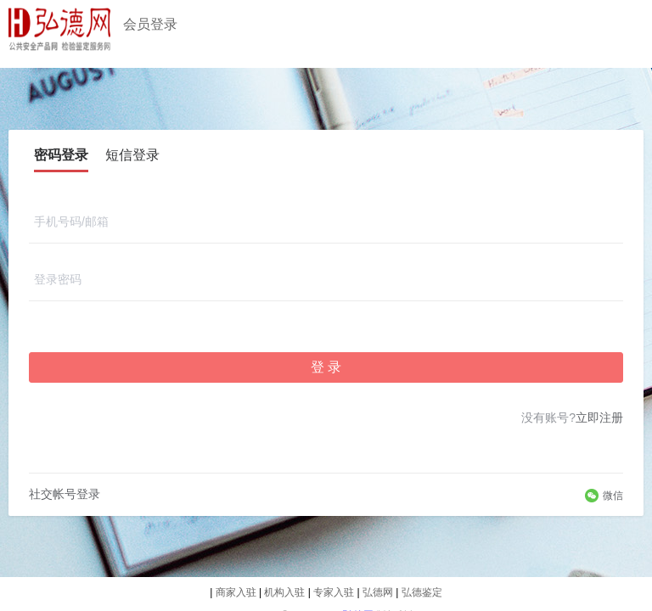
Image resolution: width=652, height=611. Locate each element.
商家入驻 (237, 592)
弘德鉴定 (422, 592)
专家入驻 (335, 592)
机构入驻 (285, 592)
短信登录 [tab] (132, 155)
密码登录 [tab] (61, 155)
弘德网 (379, 592)
